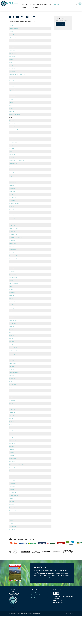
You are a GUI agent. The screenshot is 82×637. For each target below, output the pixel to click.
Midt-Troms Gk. (12, 273)
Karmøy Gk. (12, 215)
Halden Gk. (12, 157)
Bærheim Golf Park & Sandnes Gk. (17, 74)
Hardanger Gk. (13, 166)
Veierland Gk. (12, 505)
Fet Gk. (11, 105)
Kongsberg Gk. (13, 224)
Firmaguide (26, 7)
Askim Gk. (11, 34)
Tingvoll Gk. (12, 465)
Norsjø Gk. (12, 315)
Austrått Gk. (12, 40)
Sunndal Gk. (12, 450)
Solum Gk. (11, 419)
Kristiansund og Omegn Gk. (16, 236)
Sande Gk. (11, 380)
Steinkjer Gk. (12, 435)
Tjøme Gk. (11, 468)
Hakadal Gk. (12, 153)
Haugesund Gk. (13, 175)
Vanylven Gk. (12, 499)
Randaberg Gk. (13, 352)
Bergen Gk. (12, 50)
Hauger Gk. (12, 172)
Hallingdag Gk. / (17, 160)
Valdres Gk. (12, 496)
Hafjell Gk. (12, 147)
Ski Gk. (11, 404)
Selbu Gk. (11, 392)
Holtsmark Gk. (13, 196)
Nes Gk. (11, 297)
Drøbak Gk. (12, 86)
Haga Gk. (11, 150)
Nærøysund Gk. (13, 322)
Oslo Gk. (11, 343)
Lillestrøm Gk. (12, 248)
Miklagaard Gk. (13, 276)
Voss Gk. (11, 517)
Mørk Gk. (11, 285)
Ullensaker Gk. (12, 490)
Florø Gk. (11, 108)
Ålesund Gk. (12, 526)
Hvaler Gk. (11, 208)
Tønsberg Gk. (12, 487)
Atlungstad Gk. (12, 37)
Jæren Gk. (11, 212)
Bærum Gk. (12, 77)
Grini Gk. (11, 138)
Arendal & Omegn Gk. (14, 28)
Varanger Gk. (12, 502)
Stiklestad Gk (12, 438)
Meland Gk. (12, 270)
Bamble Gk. (12, 47)
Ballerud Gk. (12, 44)
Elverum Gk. (12, 99)
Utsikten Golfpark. (13, 493)
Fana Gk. (11, 102)
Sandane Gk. (12, 377)
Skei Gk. (11, 401)
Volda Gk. (11, 514)
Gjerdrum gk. (12, 123)
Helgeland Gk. (12, 178)
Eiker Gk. (11, 92)
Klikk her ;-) (60, 24)
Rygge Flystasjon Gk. (14, 370)
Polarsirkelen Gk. (13, 346)
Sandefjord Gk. (13, 383)
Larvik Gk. (11, 245)
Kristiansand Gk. (13, 233)
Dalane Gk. (11, 80)
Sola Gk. (11, 416)
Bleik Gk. (11, 59)
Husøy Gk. (11, 205)
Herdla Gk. (12, 184)
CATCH (71, 610)
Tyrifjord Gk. (12, 480)
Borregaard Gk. (13, 68)
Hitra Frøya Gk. (13, 190)
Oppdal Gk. (12, 337)
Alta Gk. (11, 25)
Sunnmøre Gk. (12, 456)
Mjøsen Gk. (12, 279)
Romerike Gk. (12, 367)
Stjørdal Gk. (12, 441)
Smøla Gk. (11, 413)
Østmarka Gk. (12, 523)
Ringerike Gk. (12, 361)
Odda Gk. (11, 328)
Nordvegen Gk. (12, 309)
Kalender (47, 4)
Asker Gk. (11, 31)
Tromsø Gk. (12, 471)
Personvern (11, 605)
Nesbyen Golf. (12, 300)
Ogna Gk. (11, 331)
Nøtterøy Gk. (12, 325)
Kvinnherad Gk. (12, 242)
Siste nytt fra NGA (39, 592)
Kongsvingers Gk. (13, 227)
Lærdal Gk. (12, 263)
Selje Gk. (11, 395)
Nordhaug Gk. (12, 306)
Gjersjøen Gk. (12, 126)
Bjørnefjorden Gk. (13, 53)
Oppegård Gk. (12, 340)
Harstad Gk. (12, 169)
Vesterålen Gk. (12, 508)
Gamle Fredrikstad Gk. (14, 114)
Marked (40, 4)
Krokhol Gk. (12, 239)
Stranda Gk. (12, 447)
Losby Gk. (11, 260)
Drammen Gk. (12, 83)
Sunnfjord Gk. (12, 453)
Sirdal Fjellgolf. (12, 398)
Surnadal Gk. (12, 459)
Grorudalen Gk (13, 141)
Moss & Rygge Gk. (13, 282)
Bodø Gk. (11, 62)
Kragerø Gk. (12, 230)
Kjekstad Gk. (12, 218)
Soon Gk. (11, 422)
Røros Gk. (11, 373)
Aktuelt (33, 4)
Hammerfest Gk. (13, 163)
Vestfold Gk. (12, 511)
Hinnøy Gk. (12, 187)
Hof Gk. (11, 193)
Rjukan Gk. (12, 364)
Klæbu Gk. (11, 221)
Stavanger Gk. (12, 432)
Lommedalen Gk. (13, 254)
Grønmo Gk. (12, 144)
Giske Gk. (11, 120)
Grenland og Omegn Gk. (15, 132)
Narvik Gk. (11, 294)
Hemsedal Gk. (12, 181)
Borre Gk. (11, 65)
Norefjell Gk (12, 312)
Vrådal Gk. (11, 520)
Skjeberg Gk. (12, 407)
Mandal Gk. (12, 267)
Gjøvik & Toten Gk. (13, 129)
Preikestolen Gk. (13, 349)
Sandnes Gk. (12, 386)
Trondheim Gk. (13, 474)
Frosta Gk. (11, 111)
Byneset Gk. (12, 71)
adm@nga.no (37, 610)
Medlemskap (56, 4)
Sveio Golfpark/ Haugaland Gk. (16, 462)
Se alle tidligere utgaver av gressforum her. (54, 574)
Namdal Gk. (12, 288)
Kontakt (35, 7)
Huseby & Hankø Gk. (14, 202)
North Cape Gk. (13, 318)
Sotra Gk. (11, 428)
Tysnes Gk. (12, 483)
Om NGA (24, 4)
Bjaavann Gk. (12, 56)
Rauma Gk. (12, 358)
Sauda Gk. (11, 389)
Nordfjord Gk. (12, 303)
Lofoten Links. (12, 251)
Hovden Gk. (12, 199)
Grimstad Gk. (12, 135)
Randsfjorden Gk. (13, 355)
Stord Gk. (11, 444)
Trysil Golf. (12, 477)
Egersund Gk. (12, 89)
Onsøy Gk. (11, 334)
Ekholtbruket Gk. (13, 95)
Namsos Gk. (12, 291)
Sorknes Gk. (12, 425)
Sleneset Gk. (12, 410)
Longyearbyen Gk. (13, 257)
